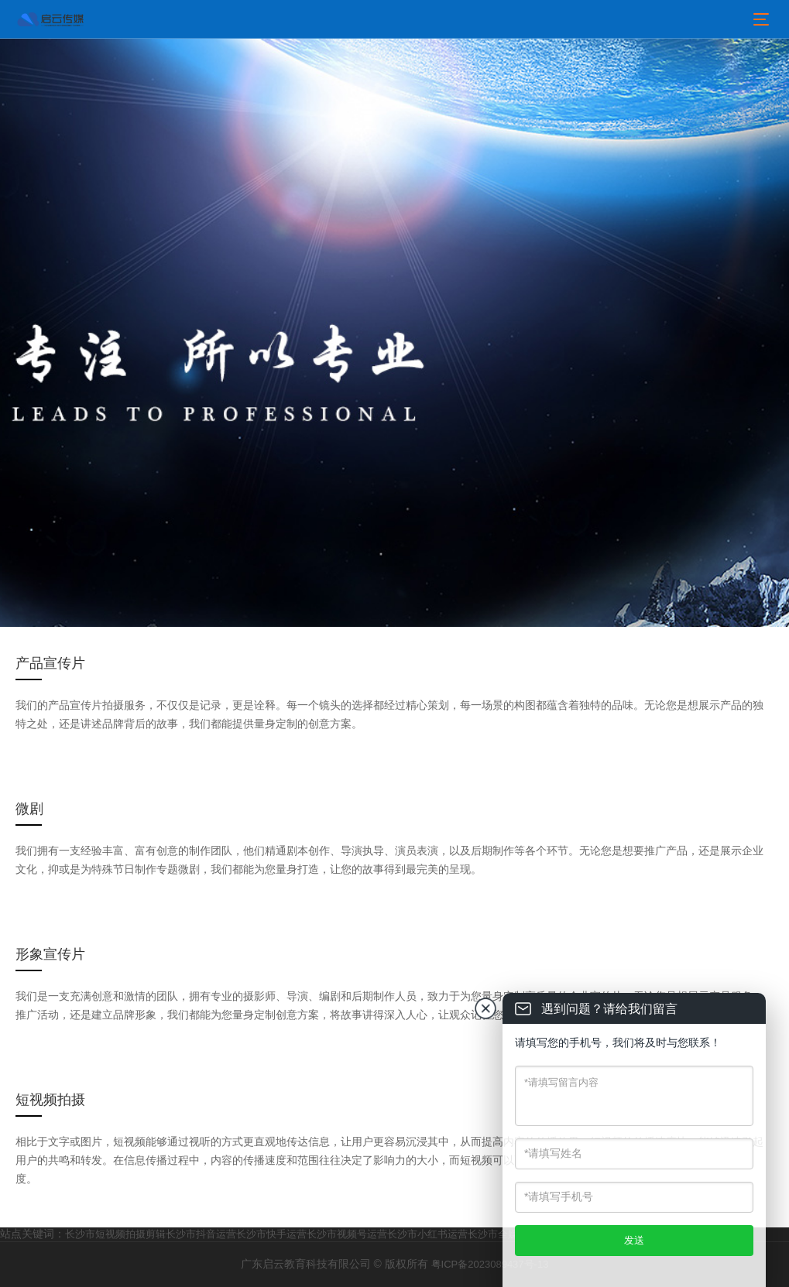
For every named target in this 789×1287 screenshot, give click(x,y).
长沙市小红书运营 (427, 1234)
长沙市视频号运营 (347, 1234)
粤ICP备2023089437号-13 (490, 1264)
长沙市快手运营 (271, 1234)
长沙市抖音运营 (201, 1234)
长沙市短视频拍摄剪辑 (115, 1234)
